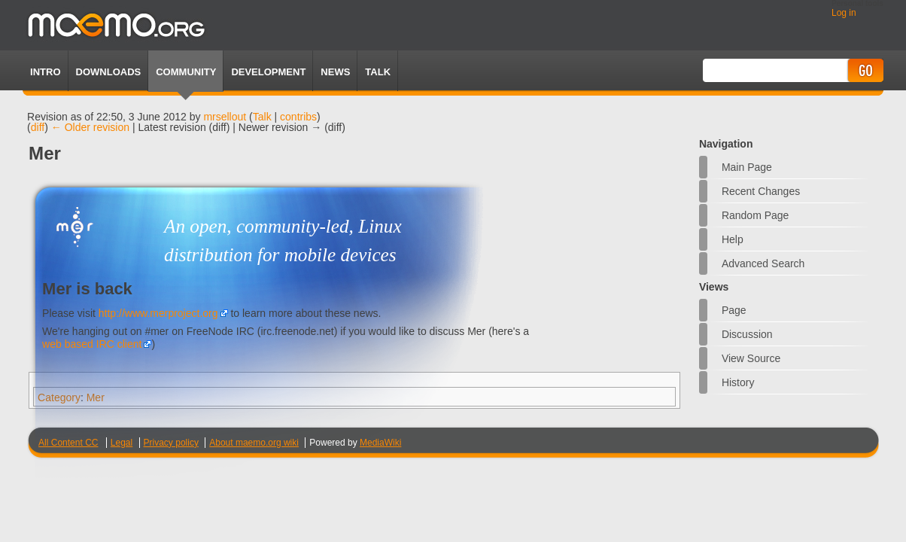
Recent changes (761, 191)
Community (186, 72)
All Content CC (68, 442)
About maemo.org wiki (254, 442)
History (738, 382)
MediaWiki (380, 442)
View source (751, 358)
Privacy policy (171, 442)
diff (37, 127)
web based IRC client (91, 344)
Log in (844, 13)
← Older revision (90, 127)
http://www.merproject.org (158, 313)
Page (734, 310)
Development (268, 72)
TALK (378, 72)
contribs (298, 117)
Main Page (747, 167)
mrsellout (224, 117)
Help (732, 239)
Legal (121, 442)
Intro (45, 72)
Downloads (108, 72)
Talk (262, 117)
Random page (755, 215)
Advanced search (763, 263)
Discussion (747, 334)
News (335, 72)
